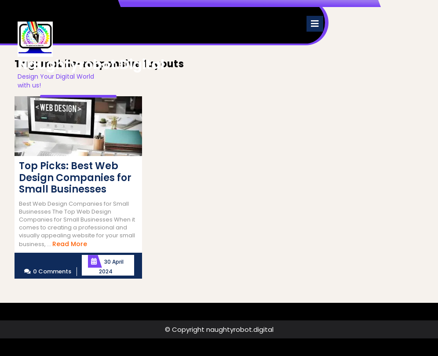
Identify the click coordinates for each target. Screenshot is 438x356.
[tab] (315, 24)
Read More (69, 244)
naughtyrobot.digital (91, 64)
